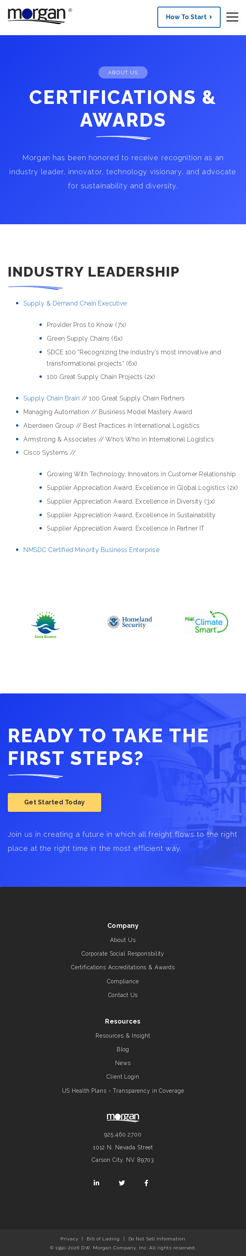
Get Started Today (54, 802)
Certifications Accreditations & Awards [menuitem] (123, 967)
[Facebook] (146, 1183)
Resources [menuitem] (123, 1021)
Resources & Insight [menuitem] (123, 1036)
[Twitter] (122, 1183)
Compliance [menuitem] (123, 981)
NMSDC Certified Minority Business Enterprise (91, 550)
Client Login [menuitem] (123, 1077)
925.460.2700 (123, 1134)
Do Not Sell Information (156, 1238)
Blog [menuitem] (123, 1049)
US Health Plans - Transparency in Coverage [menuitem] (123, 1091)
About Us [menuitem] (122, 940)
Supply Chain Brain (51, 398)
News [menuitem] (123, 1063)
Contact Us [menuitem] (123, 995)
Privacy (69, 1238)
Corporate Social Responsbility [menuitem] (123, 953)
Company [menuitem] (123, 925)
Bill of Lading (103, 1238)
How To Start (186, 17)
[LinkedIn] (96, 1183)
